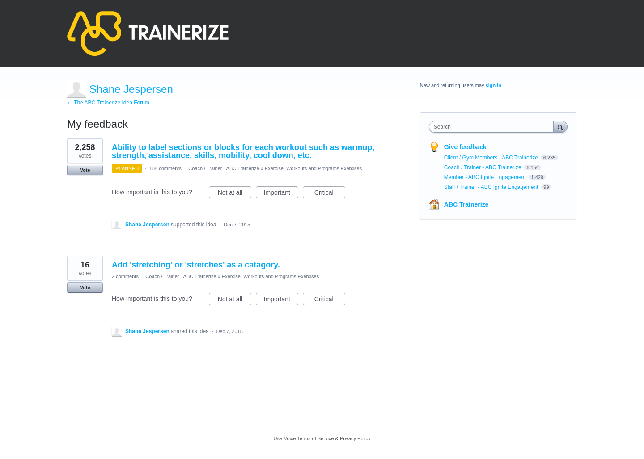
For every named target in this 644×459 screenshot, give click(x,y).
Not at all (234, 194)
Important (281, 194)
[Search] (560, 126)
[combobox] (493, 127)
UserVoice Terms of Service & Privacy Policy (322, 438)
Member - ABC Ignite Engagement (485, 177)
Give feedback (465, 146)
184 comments (165, 168)
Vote (85, 170)
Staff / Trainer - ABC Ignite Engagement (492, 187)
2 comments (125, 276)
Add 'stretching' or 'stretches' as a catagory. (196, 264)
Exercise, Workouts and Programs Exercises (313, 168)
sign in (493, 85)
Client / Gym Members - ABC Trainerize (491, 157)
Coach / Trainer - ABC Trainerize (223, 168)
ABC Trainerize (466, 204)
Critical (329, 194)
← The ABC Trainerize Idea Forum (108, 103)
